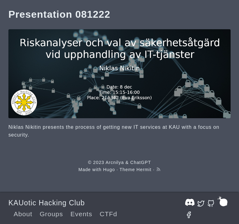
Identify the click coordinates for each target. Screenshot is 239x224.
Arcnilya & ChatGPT (128, 162)
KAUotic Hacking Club (46, 203)
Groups (51, 213)
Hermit (144, 169)
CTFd (108, 213)
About (23, 213)
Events (81, 213)
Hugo (109, 169)
